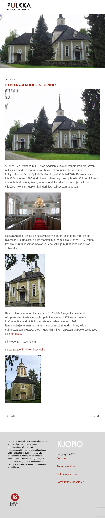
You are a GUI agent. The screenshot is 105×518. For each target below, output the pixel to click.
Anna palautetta (66, 466)
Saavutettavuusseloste (70, 482)
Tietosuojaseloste (67, 474)
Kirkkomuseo (13, 333)
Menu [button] (92, 7)
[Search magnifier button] (98, 416)
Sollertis (61, 458)
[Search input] (49, 416)
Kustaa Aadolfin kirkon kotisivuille (25, 349)
